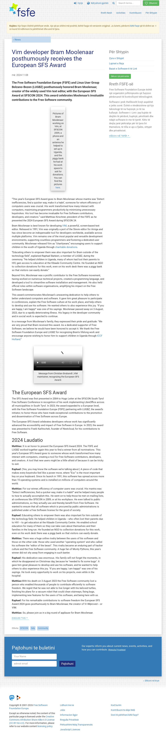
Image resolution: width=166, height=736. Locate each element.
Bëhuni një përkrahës (120, 76)
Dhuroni (151, 3)
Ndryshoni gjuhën (97, 3)
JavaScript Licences (70, 729)
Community (43, 628)
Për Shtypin (151, 13)
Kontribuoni (135, 13)
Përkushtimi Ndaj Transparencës (76, 724)
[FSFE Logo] (22, 10)
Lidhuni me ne (67, 705)
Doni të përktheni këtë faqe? (125, 715)
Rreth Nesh (106, 13)
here (58, 187)
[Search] (114, 3)
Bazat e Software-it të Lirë (123, 68)
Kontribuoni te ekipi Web (123, 710)
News (18, 39)
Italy (33, 628)
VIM (64, 225)
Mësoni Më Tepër (118, 135)
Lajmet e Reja (116, 63)
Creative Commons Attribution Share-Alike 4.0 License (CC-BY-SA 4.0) (31, 719)
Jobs (62, 710)
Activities (120, 13)
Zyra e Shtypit (116, 58)
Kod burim (116, 705)
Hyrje (78, 3)
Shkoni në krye (152, 680)
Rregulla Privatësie (69, 719)
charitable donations (66, 247)
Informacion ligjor (69, 715)
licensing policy (44, 726)
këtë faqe (134, 26)
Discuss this (19, 618)
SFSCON (24, 628)
